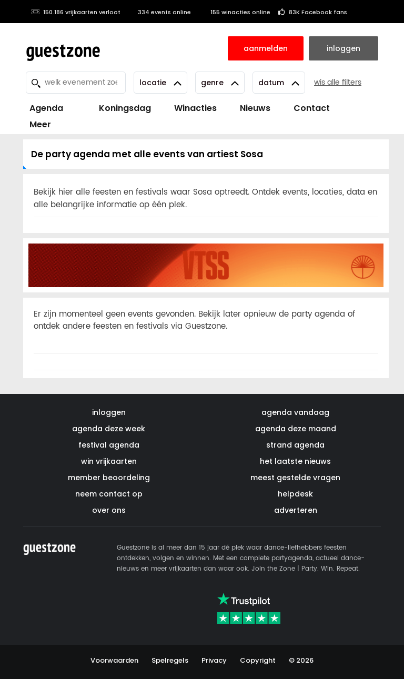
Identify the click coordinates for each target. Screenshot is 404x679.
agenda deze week (108, 428)
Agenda (46, 108)
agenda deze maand (295, 428)
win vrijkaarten (109, 461)
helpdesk (295, 494)
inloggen (109, 412)
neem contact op (109, 494)
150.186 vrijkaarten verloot (75, 12)
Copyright (258, 660)
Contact (312, 108)
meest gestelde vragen (295, 477)
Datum (278, 82)
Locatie (160, 82)
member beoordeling (109, 477)
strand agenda (295, 445)
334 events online (159, 12)
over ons (109, 510)
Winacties (195, 108)
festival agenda (108, 445)
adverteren (295, 510)
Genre (220, 82)
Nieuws (255, 108)
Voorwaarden (114, 660)
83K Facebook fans (312, 12)
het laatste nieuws (295, 461)
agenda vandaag (295, 412)
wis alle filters (337, 82)
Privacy (214, 660)
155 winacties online (234, 12)
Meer (40, 124)
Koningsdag (118, 108)
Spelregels (170, 660)
